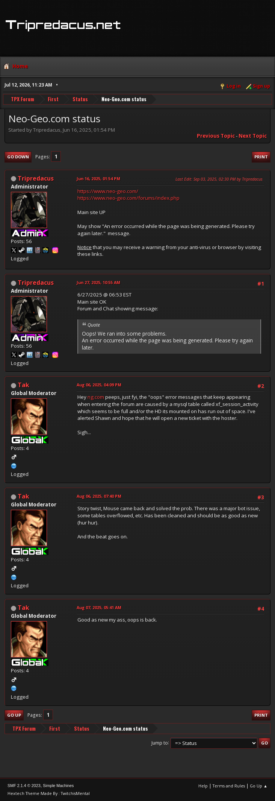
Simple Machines (58, 785)
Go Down (18, 157)
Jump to (159, 742)
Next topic (253, 135)
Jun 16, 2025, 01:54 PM (98, 178)
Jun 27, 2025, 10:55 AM (98, 282)
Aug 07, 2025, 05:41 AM (99, 607)
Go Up (14, 715)
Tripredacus (36, 178)
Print (261, 157)
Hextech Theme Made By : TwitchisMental (49, 793)
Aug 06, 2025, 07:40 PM (99, 496)
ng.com (96, 397)
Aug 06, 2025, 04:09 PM (99, 385)
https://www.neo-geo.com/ (107, 191)
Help (203, 786)
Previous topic (216, 135)
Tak (23, 385)
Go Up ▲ (258, 786)
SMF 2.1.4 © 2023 (24, 785)
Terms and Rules (229, 786)
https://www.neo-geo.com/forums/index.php (128, 198)
